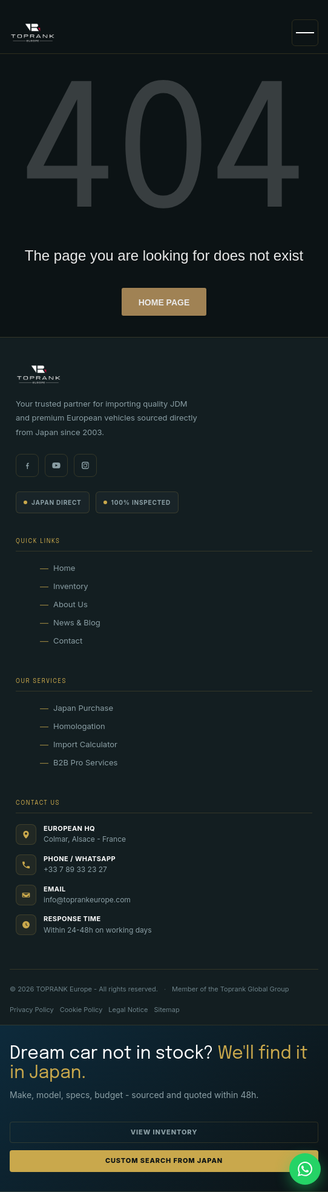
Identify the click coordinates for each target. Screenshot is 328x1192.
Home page (164, 302)
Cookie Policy (81, 1009)
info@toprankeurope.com (87, 899)
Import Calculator (85, 744)
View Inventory (164, 1132)
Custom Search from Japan (164, 1160)
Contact (67, 640)
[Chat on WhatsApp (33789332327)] (305, 1169)
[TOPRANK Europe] (33, 32)
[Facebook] (27, 465)
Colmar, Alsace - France (85, 839)
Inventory (70, 586)
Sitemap (166, 1009)
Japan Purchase (83, 708)
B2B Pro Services (85, 762)
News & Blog (76, 622)
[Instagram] (85, 465)
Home (64, 568)
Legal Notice (128, 1009)
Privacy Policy (32, 1009)
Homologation (79, 726)
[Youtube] (56, 465)
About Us (70, 604)
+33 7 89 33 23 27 (75, 869)
